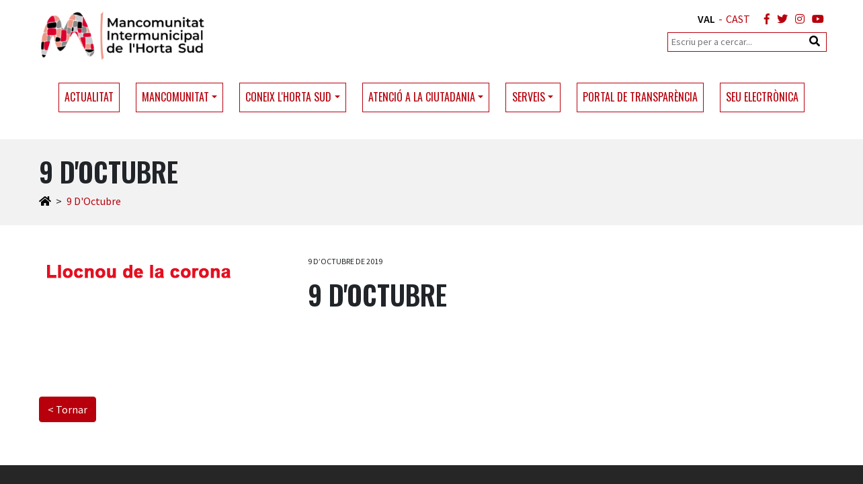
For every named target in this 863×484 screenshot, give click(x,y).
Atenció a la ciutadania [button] (421, 97)
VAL (706, 19)
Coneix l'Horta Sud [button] (288, 97)
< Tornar (67, 409)
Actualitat (89, 97)
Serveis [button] (528, 97)
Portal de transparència (640, 97)
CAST (738, 19)
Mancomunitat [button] (175, 97)
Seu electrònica (762, 97)
